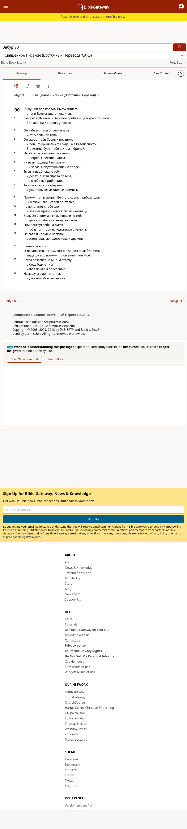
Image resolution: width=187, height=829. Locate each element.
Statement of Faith (78, 573)
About (69, 562)
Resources (28, 73)
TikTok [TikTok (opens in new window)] (69, 775)
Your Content (75, 73)
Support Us (73, 599)
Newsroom (73, 594)
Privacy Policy (158, 533)
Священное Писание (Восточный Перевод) (46, 315)
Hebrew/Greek (51, 73)
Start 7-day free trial (24, 359)
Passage (9, 73)
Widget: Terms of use (80, 672)
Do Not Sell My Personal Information (93, 656)
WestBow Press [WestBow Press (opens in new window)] (76, 729)
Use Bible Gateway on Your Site (87, 630)
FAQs (68, 619)
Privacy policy (75, 645)
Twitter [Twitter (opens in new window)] (70, 780)
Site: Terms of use (77, 667)
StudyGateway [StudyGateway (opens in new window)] (75, 697)
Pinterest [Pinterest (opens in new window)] (71, 770)
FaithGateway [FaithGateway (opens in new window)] (74, 692)
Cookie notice (74, 661)
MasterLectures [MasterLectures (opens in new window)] (76, 739)
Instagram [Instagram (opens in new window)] (72, 764)
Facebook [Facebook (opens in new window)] (72, 759)
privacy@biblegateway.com (23, 537)
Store (69, 583)
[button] (181, 6)
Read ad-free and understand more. (93, 16)
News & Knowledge (79, 567)
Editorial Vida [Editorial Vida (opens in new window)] (74, 718)
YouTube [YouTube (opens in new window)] (71, 786)
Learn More (55, 359)
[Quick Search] (86, 47)
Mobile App (73, 578)
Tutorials (71, 624)
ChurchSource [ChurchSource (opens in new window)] (75, 702)
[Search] (179, 47)
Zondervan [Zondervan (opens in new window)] (72, 734)
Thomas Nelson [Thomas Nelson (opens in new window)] (76, 724)
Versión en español (78, 805)
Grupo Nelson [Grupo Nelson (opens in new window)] (75, 713)
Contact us (72, 640)
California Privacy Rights (83, 651)
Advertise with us (77, 635)
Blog (68, 589)
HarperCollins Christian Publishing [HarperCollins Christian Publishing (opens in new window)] (89, 708)
